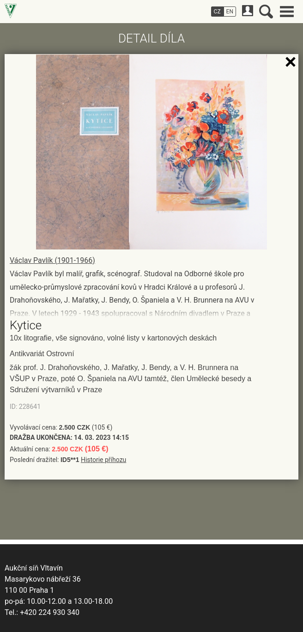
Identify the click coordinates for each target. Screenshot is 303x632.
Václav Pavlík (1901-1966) (52, 260)
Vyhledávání (266, 11)
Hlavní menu (287, 11)
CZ (217, 11)
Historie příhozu (103, 459)
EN (229, 11)
